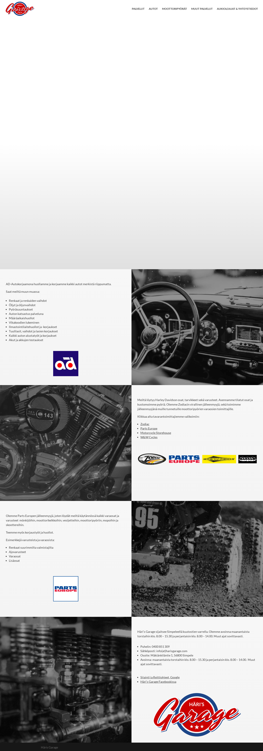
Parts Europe (148, 428)
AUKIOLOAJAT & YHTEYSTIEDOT (237, 9)
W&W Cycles (148, 437)
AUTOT (153, 9)
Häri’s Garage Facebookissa (158, 681)
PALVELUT (138, 9)
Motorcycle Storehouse (155, 433)
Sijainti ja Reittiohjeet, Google (160, 677)
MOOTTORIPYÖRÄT (174, 9)
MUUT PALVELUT (202, 9)
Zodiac (144, 424)
